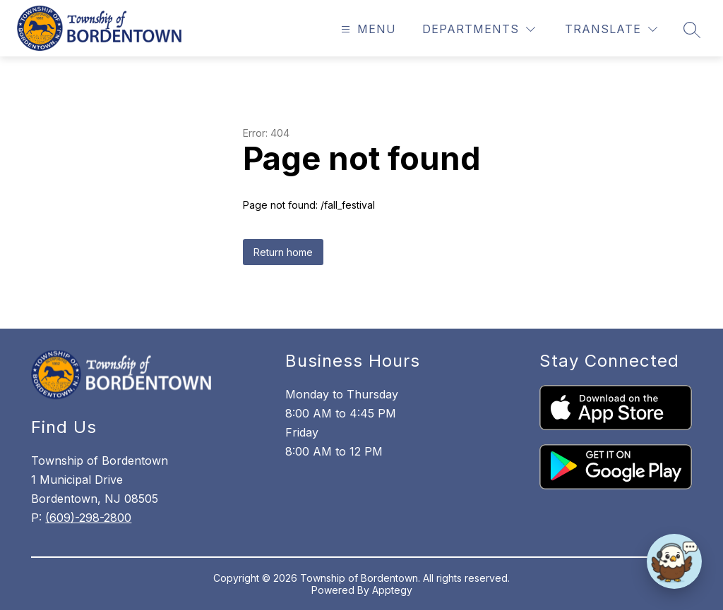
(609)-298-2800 (88, 518)
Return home (283, 252)
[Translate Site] (611, 29)
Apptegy (392, 590)
